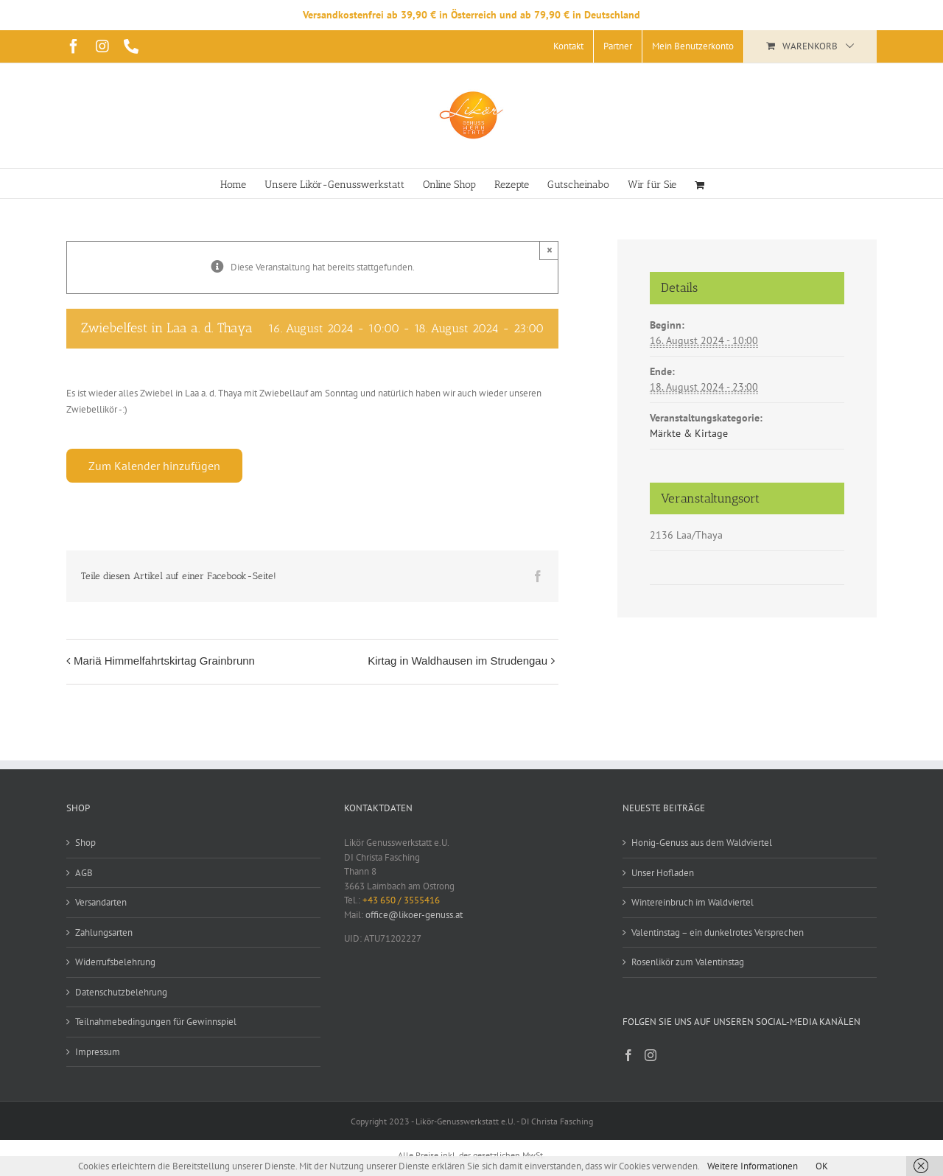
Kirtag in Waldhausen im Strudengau (457, 660)
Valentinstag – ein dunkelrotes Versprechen (717, 932)
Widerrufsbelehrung (115, 962)
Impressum (97, 1052)
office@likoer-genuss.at (414, 915)
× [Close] (550, 250)
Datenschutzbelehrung (121, 992)
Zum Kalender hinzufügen (154, 465)
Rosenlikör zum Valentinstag (687, 962)
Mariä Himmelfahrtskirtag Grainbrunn (164, 660)
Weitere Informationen (752, 1166)
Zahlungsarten (104, 932)
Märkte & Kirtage (689, 433)
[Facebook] (628, 1055)
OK (822, 1166)
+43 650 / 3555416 (401, 900)
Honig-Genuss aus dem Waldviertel (701, 842)
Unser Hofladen (662, 873)
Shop (85, 842)
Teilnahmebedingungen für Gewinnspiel (155, 1021)
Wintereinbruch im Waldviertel (692, 902)
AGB (84, 873)
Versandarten (101, 902)
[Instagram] (650, 1055)
